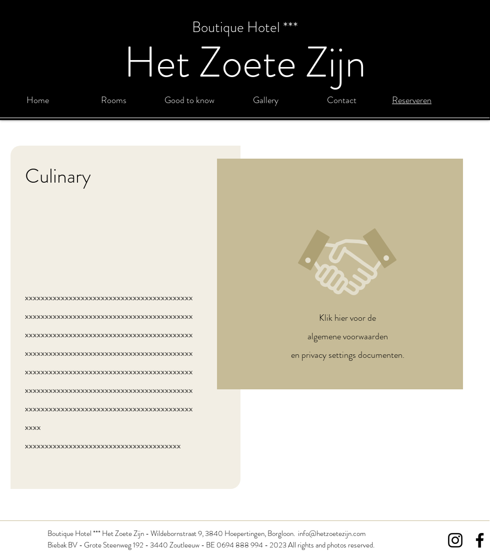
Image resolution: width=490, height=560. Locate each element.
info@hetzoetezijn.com (332, 533)
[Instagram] (455, 540)
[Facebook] (480, 540)
